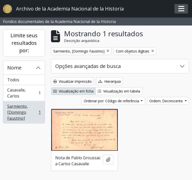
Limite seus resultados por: (24, 43)
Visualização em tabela (119, 91)
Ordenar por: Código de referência (112, 100)
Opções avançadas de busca (88, 66)
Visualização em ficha (73, 91)
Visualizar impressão (72, 81)
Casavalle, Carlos (24, 93)
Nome (14, 67)
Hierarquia (109, 81)
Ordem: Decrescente (166, 100)
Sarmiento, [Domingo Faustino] (24, 112)
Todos (13, 79)
